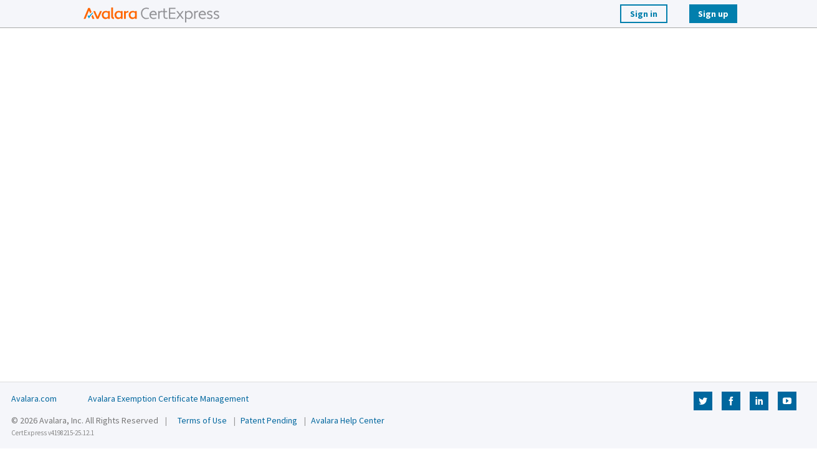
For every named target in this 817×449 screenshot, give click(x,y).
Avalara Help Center (348, 420)
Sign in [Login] (643, 13)
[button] (148, 13)
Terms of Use (202, 420)
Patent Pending (269, 420)
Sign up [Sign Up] (713, 13)
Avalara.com (34, 398)
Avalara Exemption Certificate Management (168, 398)
